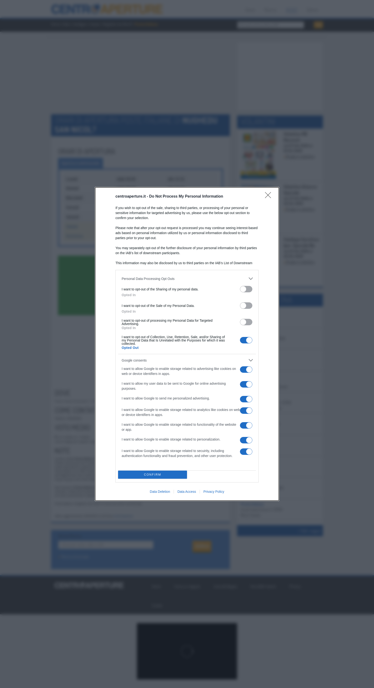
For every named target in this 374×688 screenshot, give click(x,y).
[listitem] (187, 278)
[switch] (246, 289)
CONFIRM (152, 475)
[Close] (269, 196)
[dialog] (187, 344)
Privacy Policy (213, 492)
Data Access (186, 492)
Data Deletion (160, 492)
